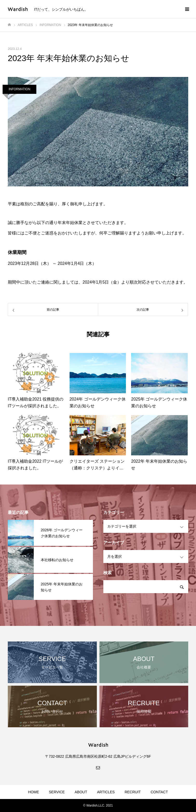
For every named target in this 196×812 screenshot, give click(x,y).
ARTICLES (106, 792)
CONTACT (159, 792)
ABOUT (81, 792)
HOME (33, 792)
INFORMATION (19, 89)
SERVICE (57, 792)
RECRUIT (133, 792)
